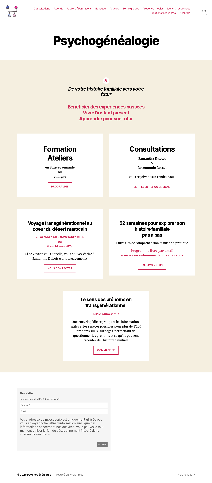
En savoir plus (152, 265)
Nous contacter (60, 268)
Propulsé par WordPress (69, 474)
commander (106, 350)
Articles (114, 8)
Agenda (58, 8)
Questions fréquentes (163, 13)
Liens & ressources (178, 8)
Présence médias (153, 8)
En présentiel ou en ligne (152, 186)
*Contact (185, 13)
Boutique (100, 8)
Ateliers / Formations (79, 8)
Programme (60, 186)
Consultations (42, 8)
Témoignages (131, 8)
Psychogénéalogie (39, 474)
